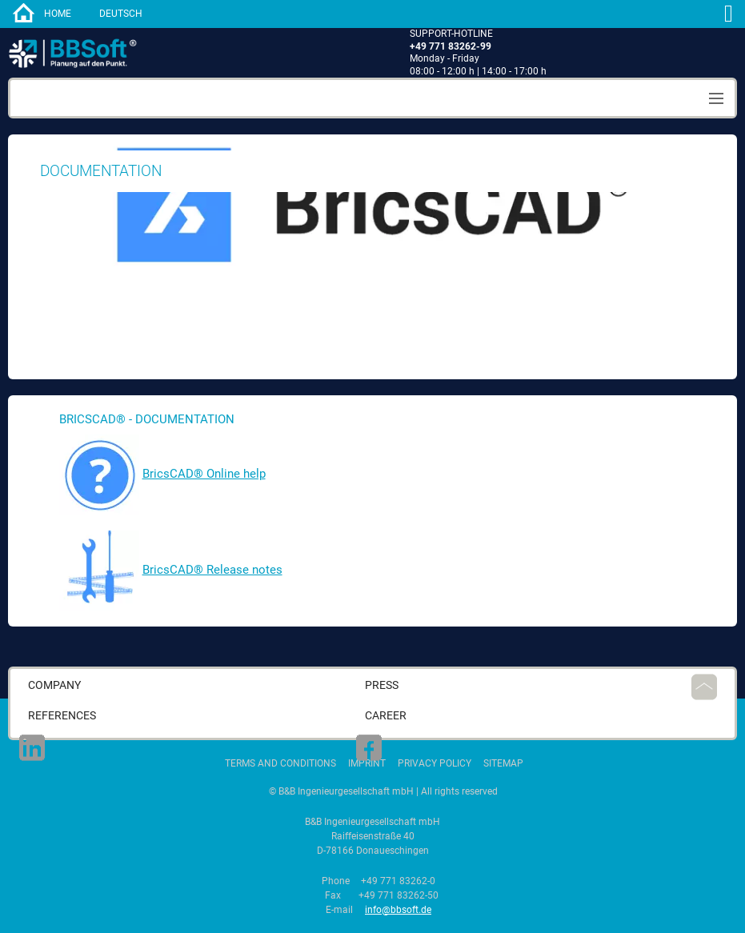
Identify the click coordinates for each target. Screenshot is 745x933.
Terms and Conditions (280, 763)
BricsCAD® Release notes (212, 570)
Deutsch (120, 13)
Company (54, 685)
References (62, 716)
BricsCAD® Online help (204, 473)
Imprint (367, 763)
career (386, 716)
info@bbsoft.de (398, 909)
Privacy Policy (434, 763)
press (382, 685)
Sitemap (503, 763)
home (57, 13)
